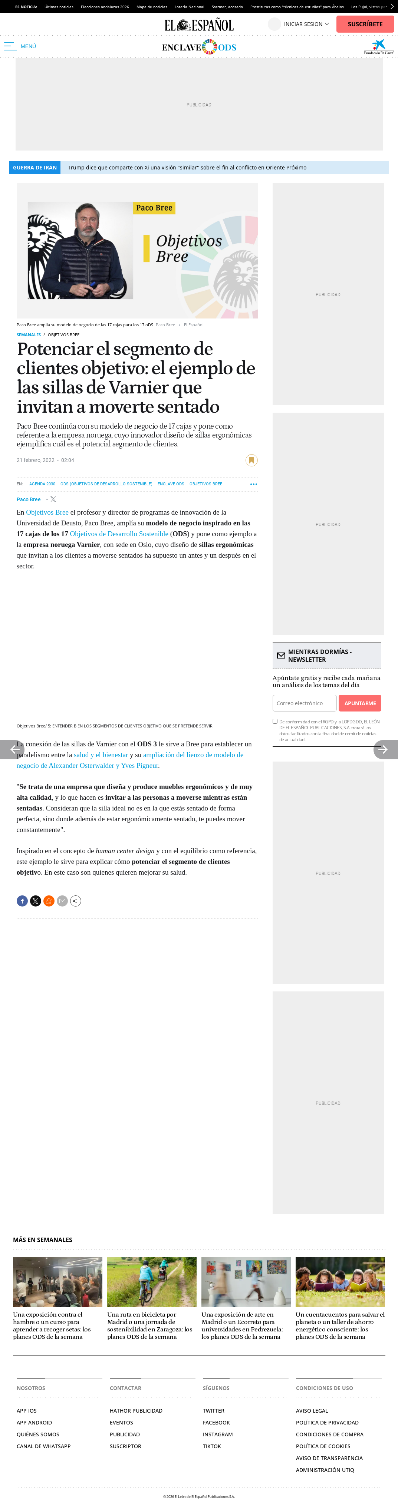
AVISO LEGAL (312, 1410)
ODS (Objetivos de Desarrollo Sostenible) (106, 484)
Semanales (29, 334)
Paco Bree (29, 499)
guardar (251, 460)
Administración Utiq (325, 1469)
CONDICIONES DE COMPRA (330, 1434)
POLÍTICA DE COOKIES (323, 1446)
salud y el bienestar (101, 755)
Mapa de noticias (151, 6)
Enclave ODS (171, 484)
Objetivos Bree (206, 484)
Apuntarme (360, 703)
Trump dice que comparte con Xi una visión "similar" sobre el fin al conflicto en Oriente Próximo (187, 167)
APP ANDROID (34, 1422)
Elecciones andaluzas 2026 (105, 6)
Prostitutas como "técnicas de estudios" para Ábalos (297, 6)
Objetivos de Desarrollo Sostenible (119, 534)
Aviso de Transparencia (329, 1458)
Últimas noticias (59, 6)
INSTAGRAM (218, 1434)
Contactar (125, 1387)
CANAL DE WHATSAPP (44, 1446)
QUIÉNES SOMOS (38, 1434)
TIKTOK (212, 1446)
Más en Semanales (42, 1240)
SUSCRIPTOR (125, 1446)
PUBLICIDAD (125, 1434)
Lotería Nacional (189, 6)
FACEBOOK (216, 1422)
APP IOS (27, 1410)
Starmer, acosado (227, 6)
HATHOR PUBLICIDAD (136, 1410)
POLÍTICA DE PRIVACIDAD (327, 1422)
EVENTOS (121, 1422)
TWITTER (213, 1410)
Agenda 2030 (42, 484)
